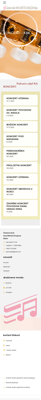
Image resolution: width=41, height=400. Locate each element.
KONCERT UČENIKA (17, 99)
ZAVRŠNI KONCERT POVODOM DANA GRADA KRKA (17, 207)
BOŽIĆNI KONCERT (17, 126)
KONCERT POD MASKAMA (15, 139)
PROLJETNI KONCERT (19, 166)
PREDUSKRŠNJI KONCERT (15, 153)
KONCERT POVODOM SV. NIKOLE (18, 112)
